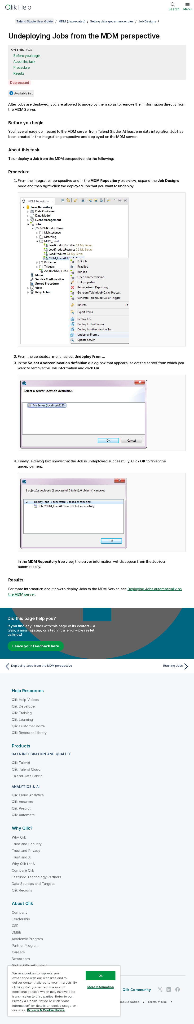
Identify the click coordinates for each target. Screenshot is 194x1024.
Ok (100, 975)
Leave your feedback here (35, 646)
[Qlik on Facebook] (177, 989)
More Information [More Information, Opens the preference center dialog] (100, 987)
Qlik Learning (22, 719)
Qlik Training (22, 713)
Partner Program (25, 945)
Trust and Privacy (26, 851)
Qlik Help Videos (25, 700)
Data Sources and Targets (33, 884)
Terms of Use (157, 1002)
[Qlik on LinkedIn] (168, 989)
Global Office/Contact (29, 965)
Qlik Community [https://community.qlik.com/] (137, 989)
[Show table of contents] (9, 21)
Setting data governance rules (112, 21)
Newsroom (21, 959)
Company (19, 912)
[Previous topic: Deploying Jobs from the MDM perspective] (49, 666)
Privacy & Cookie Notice (121, 1002)
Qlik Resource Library (29, 733)
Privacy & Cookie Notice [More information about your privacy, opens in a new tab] (46, 1010)
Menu (187, 9)
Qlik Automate (23, 815)
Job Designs (147, 21)
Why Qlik (19, 837)
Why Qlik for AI (23, 864)
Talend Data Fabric (27, 776)
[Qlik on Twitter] (159, 989)
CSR (15, 926)
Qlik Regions (22, 890)
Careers (18, 952)
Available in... (23, 93)
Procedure (21, 67)
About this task (24, 62)
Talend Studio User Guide (34, 21)
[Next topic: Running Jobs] (144, 666)
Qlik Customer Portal (28, 726)
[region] (64, 991)
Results (18, 73)
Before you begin (26, 56)
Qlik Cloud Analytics (28, 795)
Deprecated (19, 83)
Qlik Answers (22, 802)
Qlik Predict (21, 808)
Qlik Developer (24, 706)
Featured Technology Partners (36, 877)
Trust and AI (21, 857)
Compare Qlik (23, 870)
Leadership (21, 919)
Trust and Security (27, 844)
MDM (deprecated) (72, 21)
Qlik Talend (21, 763)
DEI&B (16, 932)
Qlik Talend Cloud (26, 769)
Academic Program (27, 939)
